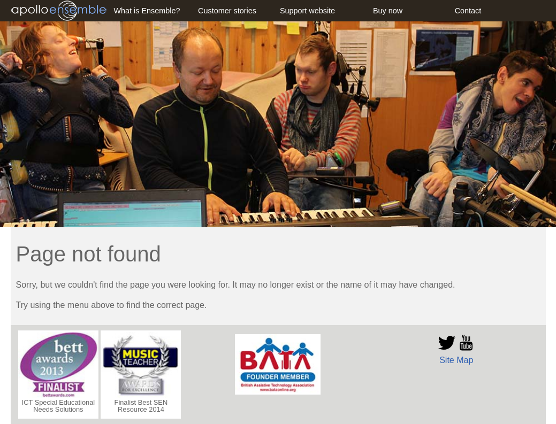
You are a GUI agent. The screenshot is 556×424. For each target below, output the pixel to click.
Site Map (456, 360)
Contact (468, 10)
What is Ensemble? (147, 10)
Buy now (387, 10)
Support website (307, 10)
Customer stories (227, 10)
